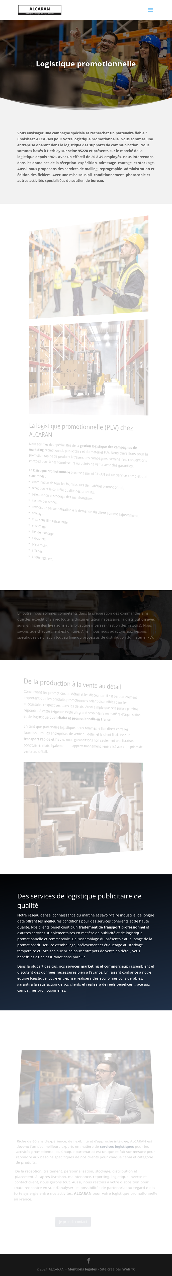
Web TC (128, 1269)
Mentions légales (83, 1269)
